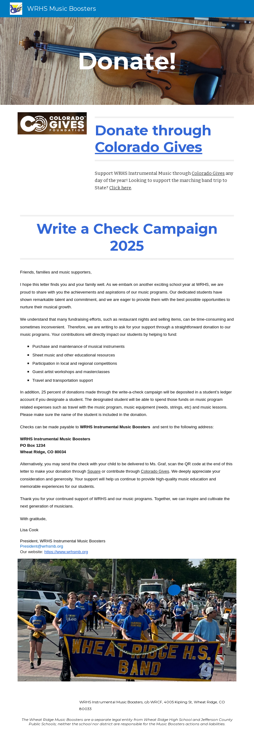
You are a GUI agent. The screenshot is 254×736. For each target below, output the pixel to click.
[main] (127, 61)
